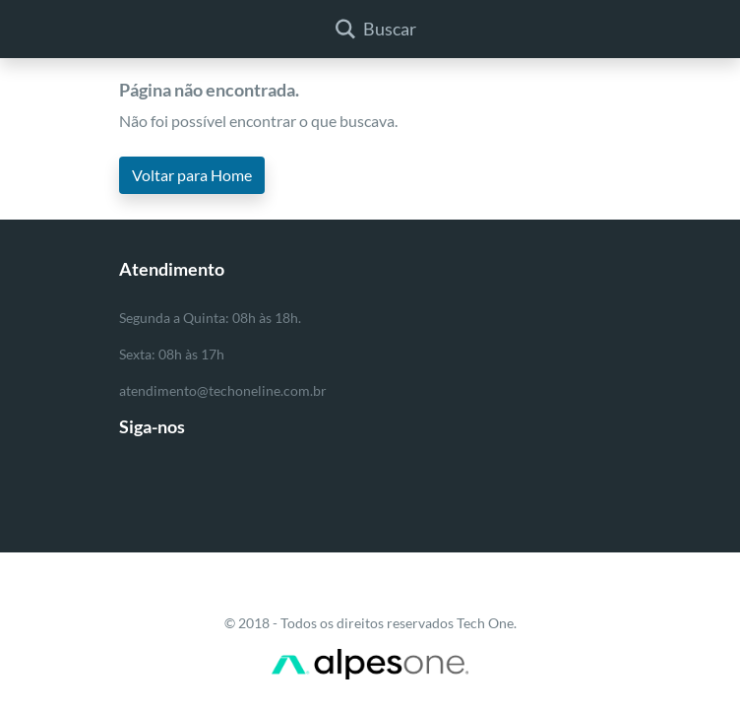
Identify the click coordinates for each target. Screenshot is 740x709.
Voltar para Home (192, 174)
